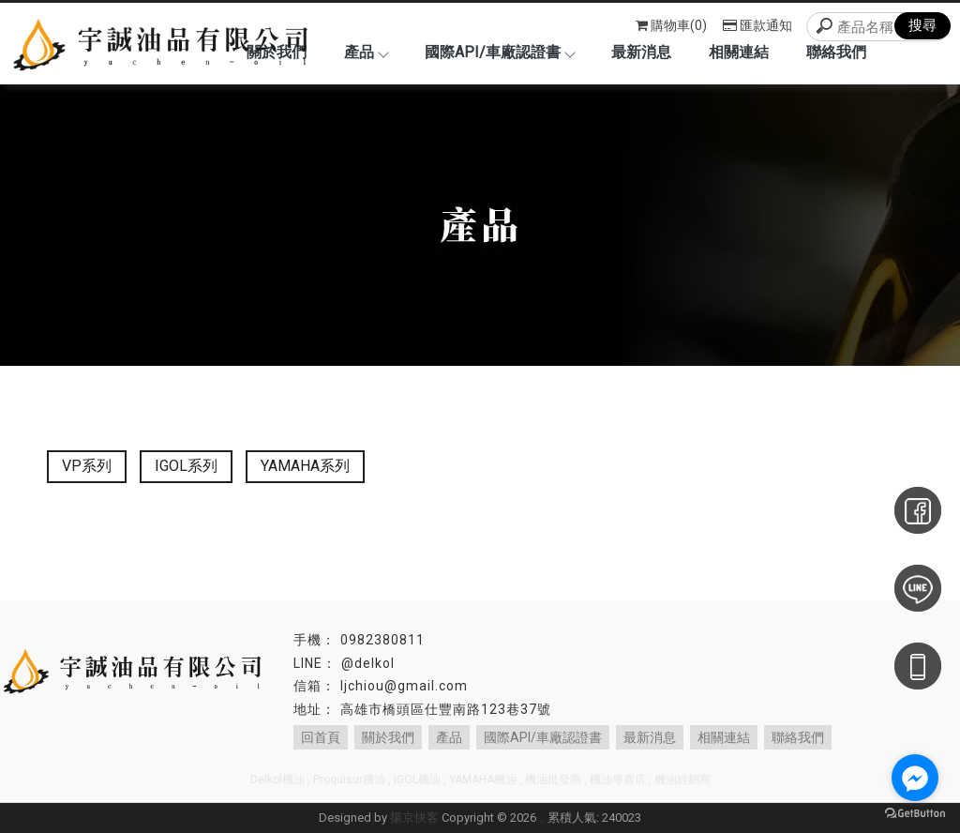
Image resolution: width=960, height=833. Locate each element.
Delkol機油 (277, 779)
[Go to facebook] (915, 777)
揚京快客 (414, 817)
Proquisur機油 (349, 779)
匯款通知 (757, 25)
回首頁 (320, 737)
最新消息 (641, 52)
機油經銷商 (682, 779)
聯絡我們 (836, 52)
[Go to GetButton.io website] (915, 814)
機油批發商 (553, 779)
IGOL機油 (417, 779)
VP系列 (87, 466)
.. (542, 817)
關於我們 (388, 737)
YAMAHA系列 (305, 466)
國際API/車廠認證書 (499, 52)
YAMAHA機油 (483, 779)
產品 (365, 52)
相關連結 (739, 52)
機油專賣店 (618, 779)
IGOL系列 (186, 466)
